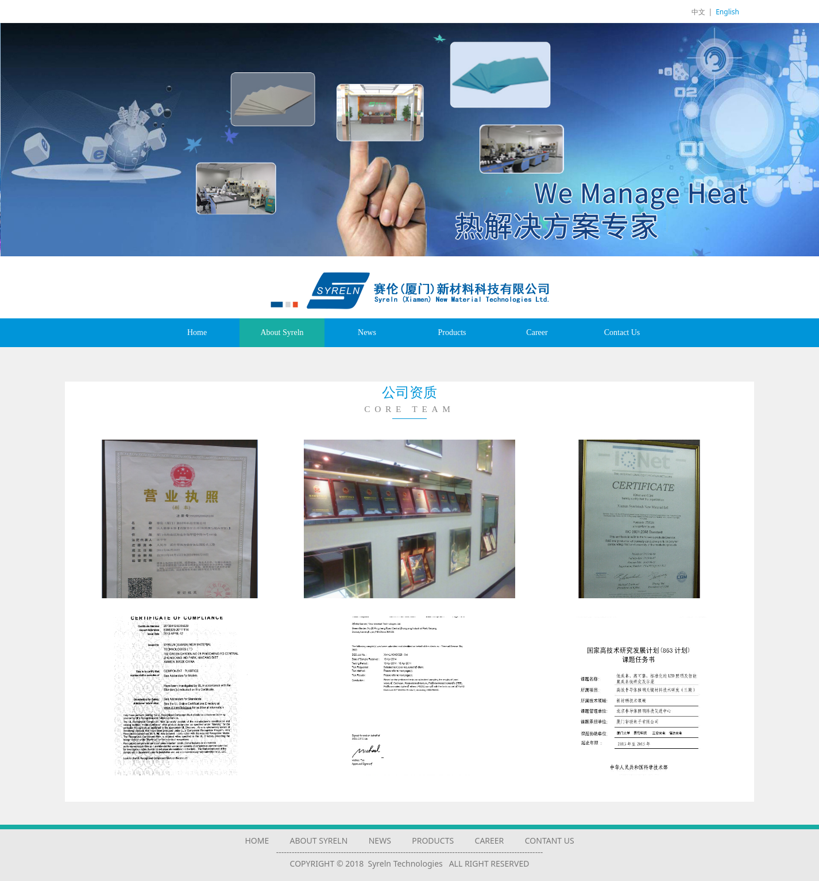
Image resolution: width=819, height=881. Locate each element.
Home (197, 332)
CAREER (489, 840)
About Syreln (281, 332)
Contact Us (622, 332)
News (367, 332)
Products (452, 332)
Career (536, 332)
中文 (698, 12)
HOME (257, 840)
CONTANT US (549, 840)
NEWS (380, 840)
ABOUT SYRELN (319, 840)
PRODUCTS (433, 840)
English (727, 12)
